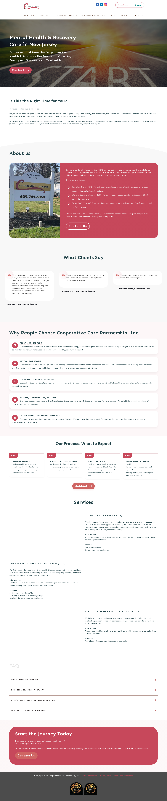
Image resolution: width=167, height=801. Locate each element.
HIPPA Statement (90, 776)
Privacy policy (106, 776)
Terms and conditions (123, 776)
